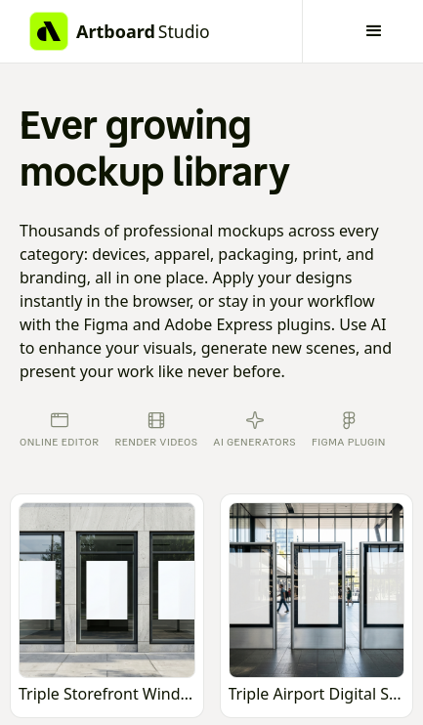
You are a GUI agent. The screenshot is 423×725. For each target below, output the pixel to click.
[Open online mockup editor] (107, 606)
